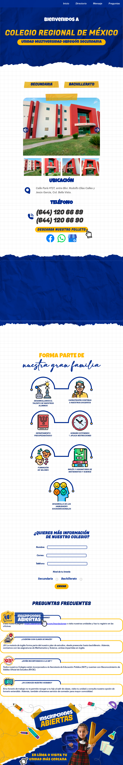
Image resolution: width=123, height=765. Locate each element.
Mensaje (97, 3)
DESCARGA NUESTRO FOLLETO (61, 229)
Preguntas (114, 3)
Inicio (66, 3)
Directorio (81, 3)
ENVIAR (61, 586)
